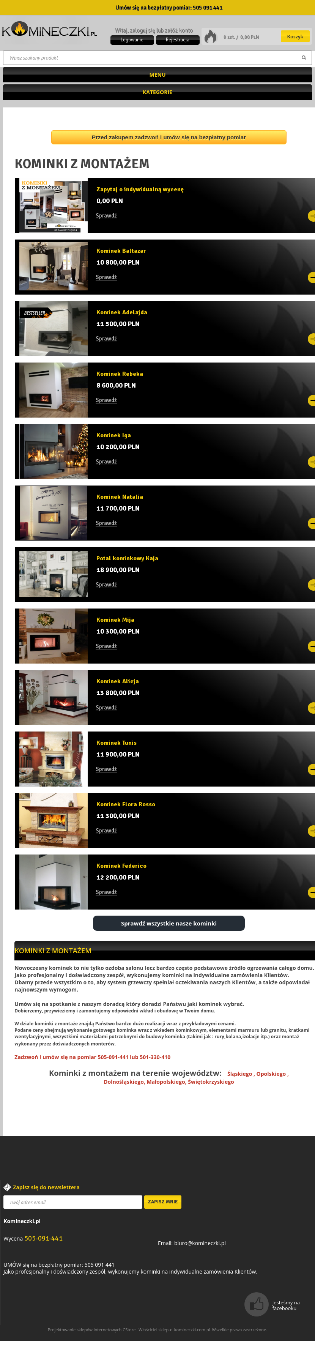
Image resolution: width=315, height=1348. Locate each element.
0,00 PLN (249, 37)
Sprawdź (106, 216)
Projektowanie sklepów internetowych (85, 1329)
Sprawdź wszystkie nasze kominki (169, 923)
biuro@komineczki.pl (200, 1243)
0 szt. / (231, 37)
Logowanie (132, 40)
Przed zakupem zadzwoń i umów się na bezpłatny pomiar (169, 137)
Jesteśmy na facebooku (286, 1305)
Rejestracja (177, 40)
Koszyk (295, 36)
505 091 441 (207, 7)
